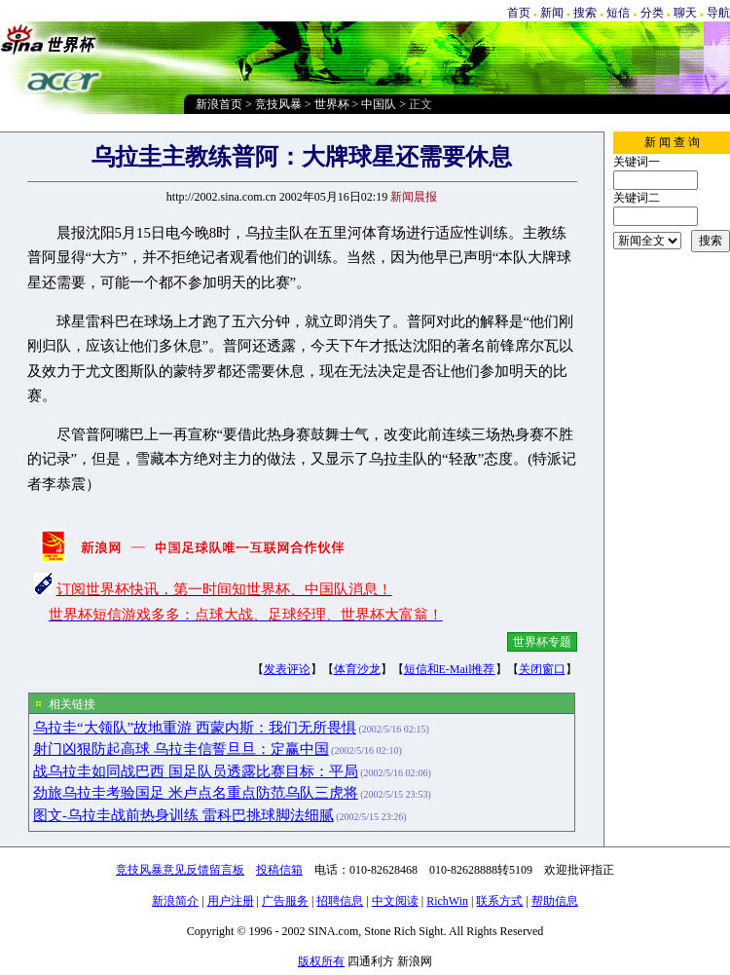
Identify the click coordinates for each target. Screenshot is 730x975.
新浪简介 (175, 901)
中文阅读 (395, 901)
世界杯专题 (542, 642)
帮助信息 (554, 901)
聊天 (685, 12)
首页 (518, 12)
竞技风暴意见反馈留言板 (180, 870)
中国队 (378, 104)
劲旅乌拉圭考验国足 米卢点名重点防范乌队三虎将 (195, 793)
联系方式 (499, 901)
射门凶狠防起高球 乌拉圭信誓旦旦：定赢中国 (181, 749)
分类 (652, 12)
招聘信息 (339, 901)
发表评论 (287, 669)
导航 (718, 12)
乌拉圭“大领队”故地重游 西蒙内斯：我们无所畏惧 (194, 727)
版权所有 (321, 961)
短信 (618, 12)
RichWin (447, 901)
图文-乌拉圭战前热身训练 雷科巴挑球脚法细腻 (183, 815)
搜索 (585, 12)
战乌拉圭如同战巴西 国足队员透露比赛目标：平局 (195, 771)
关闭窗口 (542, 669)
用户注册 (230, 901)
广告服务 (285, 901)
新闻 (552, 12)
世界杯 (331, 104)
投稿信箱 (279, 870)
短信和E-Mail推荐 (449, 669)
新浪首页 (219, 104)
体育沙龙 (357, 669)
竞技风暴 (278, 104)
